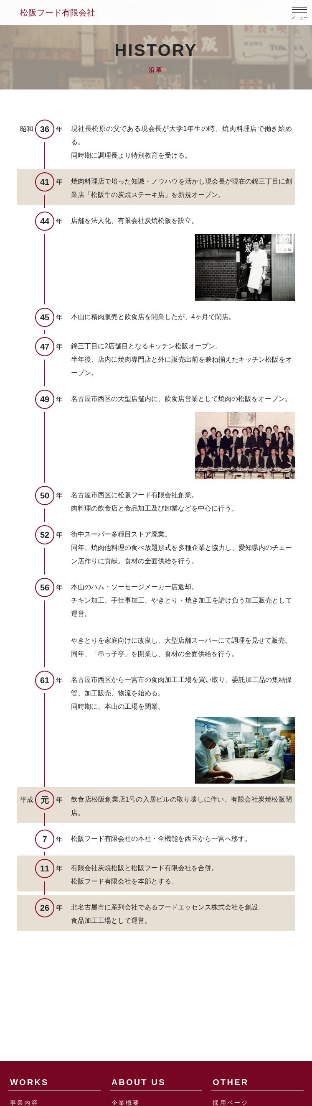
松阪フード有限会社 (57, 12)
